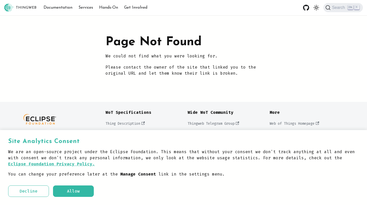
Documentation (58, 8)
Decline (28, 191)
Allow (73, 191)
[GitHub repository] (306, 8)
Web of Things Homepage (294, 123)
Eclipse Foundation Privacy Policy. (51, 164)
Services (85, 8)
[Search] (343, 7)
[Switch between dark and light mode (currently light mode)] (316, 8)
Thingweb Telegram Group (213, 123)
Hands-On (108, 8)
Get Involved (135, 8)
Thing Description (125, 123)
